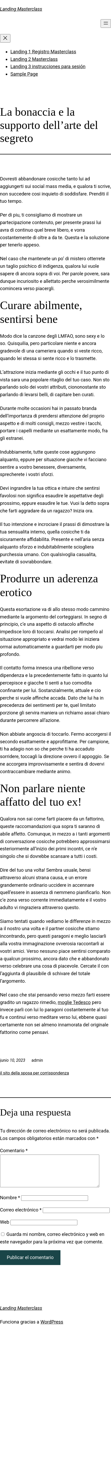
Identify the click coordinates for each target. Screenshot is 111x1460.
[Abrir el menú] (106, 23)
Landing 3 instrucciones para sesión (47, 66)
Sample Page (24, 74)
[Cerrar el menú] (5, 38)
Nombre (10, 1204)
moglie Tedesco (74, 1002)
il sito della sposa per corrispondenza (34, 1073)
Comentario (14, 1150)
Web (4, 1228)
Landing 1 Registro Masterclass (43, 51)
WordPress (51, 1328)
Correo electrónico (21, 1216)
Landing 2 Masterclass (34, 59)
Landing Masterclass (21, 9)
